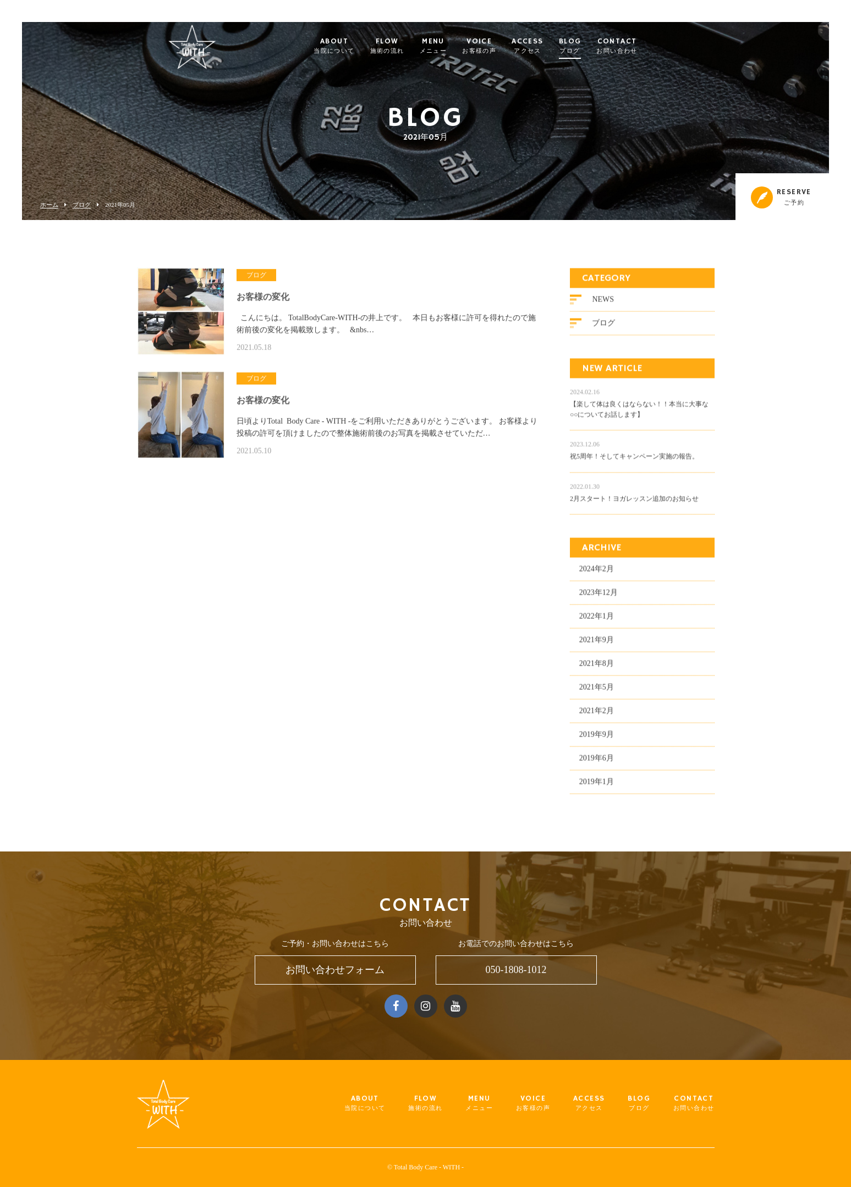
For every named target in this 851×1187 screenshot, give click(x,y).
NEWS (603, 303)
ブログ (82, 205)
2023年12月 (598, 596)
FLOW (409, 46)
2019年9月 (596, 738)
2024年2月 (596, 573)
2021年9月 (596, 644)
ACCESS (548, 46)
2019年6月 (596, 762)
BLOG (591, 46)
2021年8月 (596, 667)
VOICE (501, 46)
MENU (455, 46)
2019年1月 (596, 786)
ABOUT (355, 46)
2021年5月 (596, 691)
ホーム (49, 205)
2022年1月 (596, 620)
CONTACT (638, 46)
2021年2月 (596, 715)
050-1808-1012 (516, 969)
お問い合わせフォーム (335, 969)
